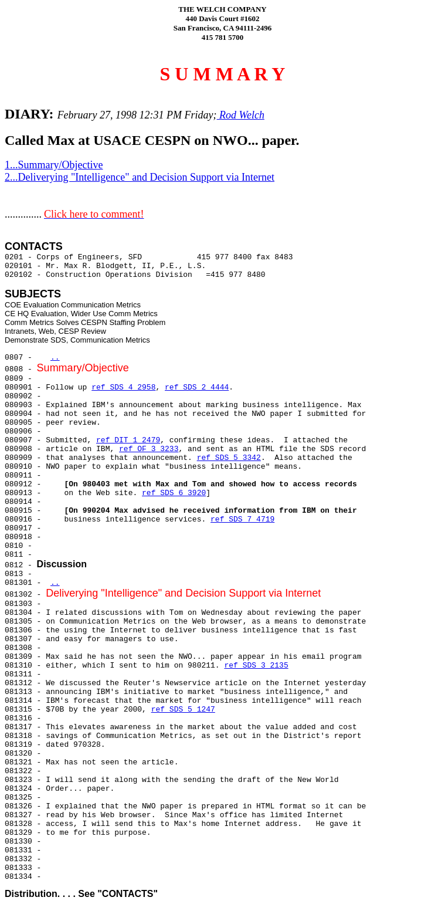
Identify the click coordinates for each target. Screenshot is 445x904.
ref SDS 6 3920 (174, 493)
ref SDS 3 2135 (256, 665)
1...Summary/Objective (54, 165)
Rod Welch (240, 115)
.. (55, 357)
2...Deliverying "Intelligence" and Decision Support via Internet (139, 177)
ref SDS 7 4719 (242, 519)
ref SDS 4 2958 (123, 387)
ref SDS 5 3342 (229, 457)
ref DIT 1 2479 (128, 440)
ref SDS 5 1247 (183, 709)
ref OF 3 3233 (148, 449)
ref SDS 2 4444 (197, 387)
